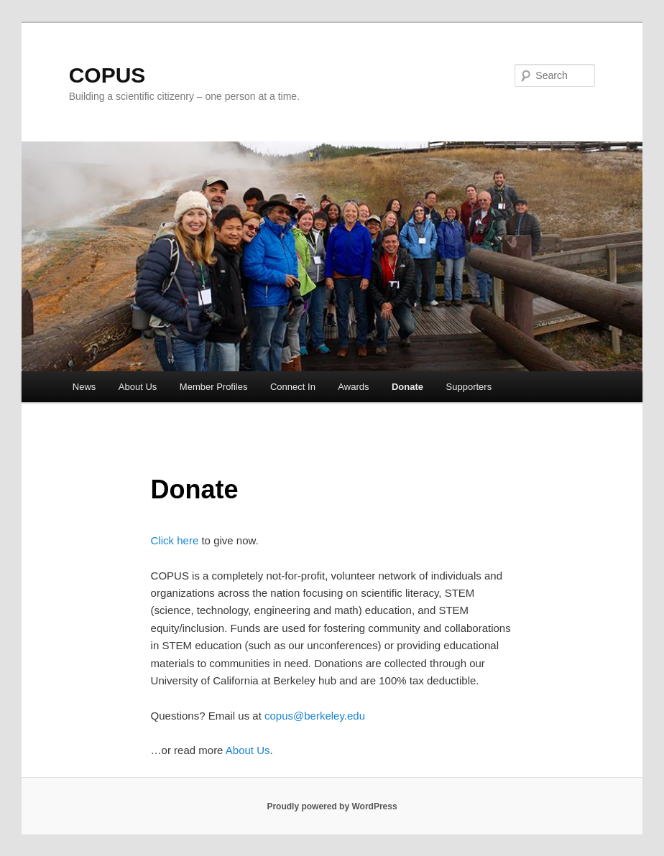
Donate (407, 386)
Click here (175, 540)
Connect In (292, 386)
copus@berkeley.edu (314, 716)
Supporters (469, 386)
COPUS (107, 75)
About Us (138, 386)
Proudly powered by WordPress (332, 806)
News (84, 386)
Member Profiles (214, 386)
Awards (353, 386)
